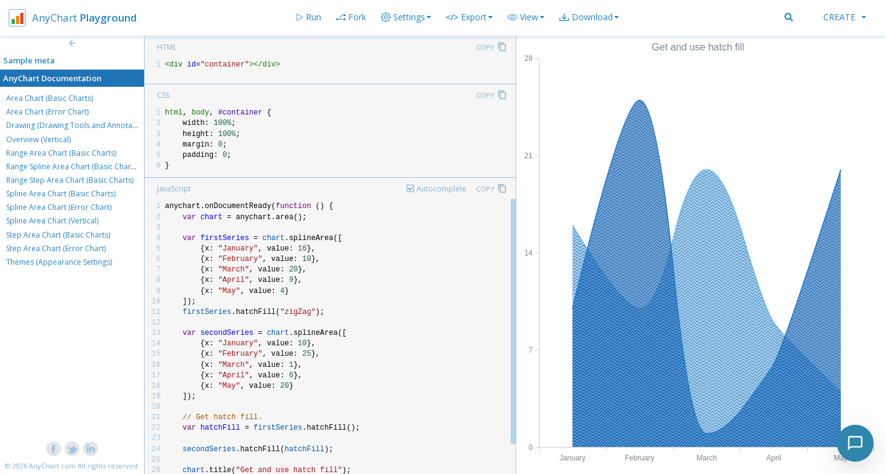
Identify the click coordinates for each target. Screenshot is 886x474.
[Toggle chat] (855, 443)
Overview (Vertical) (38, 139)
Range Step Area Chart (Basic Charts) (70, 180)
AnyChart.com (52, 465)
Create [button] (844, 17)
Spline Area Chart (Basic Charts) (61, 193)
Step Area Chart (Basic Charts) (58, 235)
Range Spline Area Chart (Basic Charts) (72, 166)
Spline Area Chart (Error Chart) (58, 207)
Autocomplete (441, 188)
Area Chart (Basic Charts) (49, 98)
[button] (526, 17)
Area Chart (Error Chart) (47, 111)
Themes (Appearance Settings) (59, 262)
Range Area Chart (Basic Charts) (61, 153)
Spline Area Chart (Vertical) (52, 220)
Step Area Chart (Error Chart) (56, 248)
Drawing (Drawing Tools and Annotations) (78, 125)
